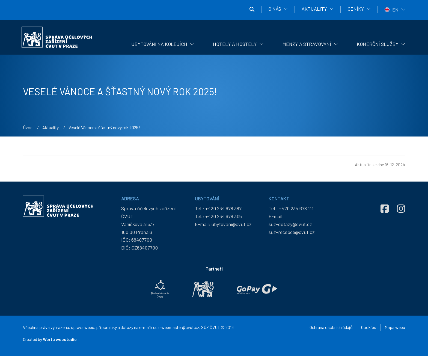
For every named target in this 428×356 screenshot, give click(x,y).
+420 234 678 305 (223, 216)
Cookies (368, 327)
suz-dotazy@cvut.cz (290, 224)
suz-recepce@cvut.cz (292, 232)
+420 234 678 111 (296, 208)
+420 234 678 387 (223, 208)
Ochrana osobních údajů (331, 327)
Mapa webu (395, 327)
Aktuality (314, 8)
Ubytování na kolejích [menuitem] (159, 44)
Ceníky (355, 8)
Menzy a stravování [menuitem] (307, 44)
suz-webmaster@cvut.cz (176, 327)
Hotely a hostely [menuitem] (235, 44)
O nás (274, 8)
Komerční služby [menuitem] (378, 44)
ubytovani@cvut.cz (231, 224)
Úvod (27, 127)
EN (395, 9)
